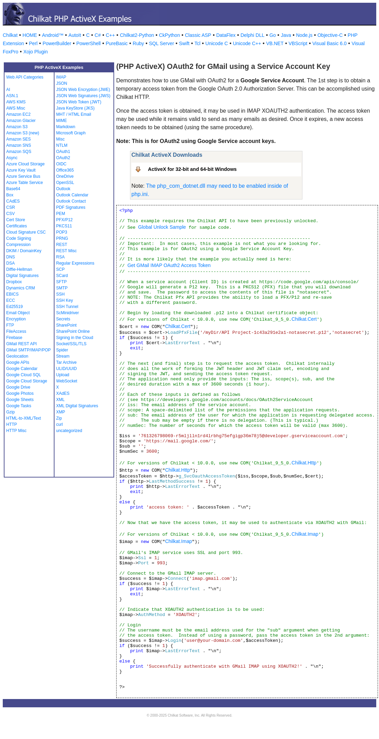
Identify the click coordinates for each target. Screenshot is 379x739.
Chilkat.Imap (304, 534)
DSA (10, 263)
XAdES (63, 393)
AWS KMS (16, 102)
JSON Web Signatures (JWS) (83, 95)
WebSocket (66, 381)
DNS (10, 257)
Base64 (13, 188)
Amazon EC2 (18, 114)
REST (61, 244)
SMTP (62, 288)
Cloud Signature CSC (26, 232)
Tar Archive (66, 362)
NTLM (62, 145)
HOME (29, 35)
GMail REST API (21, 343)
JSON (61, 83)
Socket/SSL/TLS (71, 343)
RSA (60, 257)
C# (97, 35)
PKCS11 (64, 226)
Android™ (52, 35)
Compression (18, 244)
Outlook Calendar (72, 195)
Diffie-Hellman (19, 269)
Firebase (14, 337)
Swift (184, 43)
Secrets (63, 319)
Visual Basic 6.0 (329, 43)
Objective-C (329, 35)
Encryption (16, 319)
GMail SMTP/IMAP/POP (28, 350)
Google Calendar (22, 368)
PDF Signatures (71, 207)
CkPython (169, 35)
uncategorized (69, 430)
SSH (60, 294)
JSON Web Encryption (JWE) (83, 89)
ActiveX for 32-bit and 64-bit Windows (192, 169)
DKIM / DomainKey (23, 250)
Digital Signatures (22, 275)
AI (8, 89)
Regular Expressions (75, 263)
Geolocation (17, 356)
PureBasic (117, 43)
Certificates (16, 226)
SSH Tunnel (67, 306)
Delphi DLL (252, 35)
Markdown (65, 126)
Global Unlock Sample (162, 227)
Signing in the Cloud (74, 337)
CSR (10, 207)
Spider (62, 350)
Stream (63, 356)
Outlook (63, 188)
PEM (60, 213)
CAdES (13, 201)
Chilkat (10, 35)
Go (272, 35)
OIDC (61, 164)
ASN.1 (12, 95)
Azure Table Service (24, 182)
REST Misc (66, 250)
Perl (33, 43)
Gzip (10, 412)
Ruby (138, 43)
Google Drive (18, 387)
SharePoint (66, 325)
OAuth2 (63, 157)
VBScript (298, 43)
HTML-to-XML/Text (23, 418)
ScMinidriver (67, 312)
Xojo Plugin (35, 51)
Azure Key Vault (21, 170)
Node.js (304, 35)
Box (9, 195)
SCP (60, 269)
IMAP (61, 77)
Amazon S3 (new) (22, 133)
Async (12, 157)
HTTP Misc (16, 430)
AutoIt (75, 35)
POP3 (61, 232)
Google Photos (19, 393)
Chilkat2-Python (137, 35)
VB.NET (275, 43)
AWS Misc (15, 108)
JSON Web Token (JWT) (78, 102)
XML (60, 399)
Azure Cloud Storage (25, 164)
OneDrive (65, 176)
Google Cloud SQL (23, 374)
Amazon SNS (18, 145)
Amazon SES (18, 139)
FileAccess (16, 331)
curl (59, 424)
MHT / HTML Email (73, 114)
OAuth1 (63, 151)
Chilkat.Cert (304, 319)
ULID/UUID (66, 368)
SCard (62, 275)
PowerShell (88, 43)
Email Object (18, 312)
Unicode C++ (247, 43)
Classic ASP (198, 35)
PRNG (62, 238)
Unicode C (217, 43)
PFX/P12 (64, 219)
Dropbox (14, 281)
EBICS (12, 294)
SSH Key (64, 300)
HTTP (11, 424)
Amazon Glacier (21, 120)
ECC (10, 300)
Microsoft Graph (71, 133)
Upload (62, 374)
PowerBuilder (56, 43)
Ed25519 (14, 306)
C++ (110, 35)
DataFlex (226, 35)
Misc (60, 139)
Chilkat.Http (303, 462)
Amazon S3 (17, 126)
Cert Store (15, 219)
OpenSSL (65, 182)
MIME (61, 120)
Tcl (197, 43)
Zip (59, 418)
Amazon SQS (18, 151)
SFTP (61, 281)
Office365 (65, 170)
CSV (10, 213)
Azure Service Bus (23, 176)
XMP (60, 412)
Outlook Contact (71, 201)
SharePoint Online (73, 331)
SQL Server (161, 43)
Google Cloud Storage (26, 381)
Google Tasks (18, 405)
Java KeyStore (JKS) (75, 108)
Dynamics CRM (20, 288)
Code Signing (18, 238)
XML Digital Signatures (77, 405)
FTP (10, 325)
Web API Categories (24, 77)
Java (286, 35)
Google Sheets (19, 399)
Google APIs (17, 362)
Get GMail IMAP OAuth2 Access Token (168, 265)
